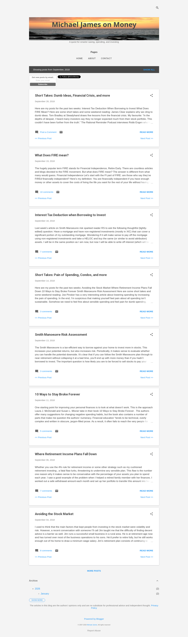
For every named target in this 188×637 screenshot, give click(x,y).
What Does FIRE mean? (52, 155)
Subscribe (42, 84)
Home (79, 58)
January (45, 593)
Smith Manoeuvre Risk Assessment (61, 334)
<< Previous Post (43, 138)
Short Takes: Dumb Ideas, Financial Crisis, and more (72, 95)
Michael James (92, 625)
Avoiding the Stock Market (54, 514)
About (92, 58)
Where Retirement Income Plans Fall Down (66, 454)
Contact (106, 58)
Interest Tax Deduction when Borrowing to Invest (70, 215)
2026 (37, 588)
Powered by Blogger (94, 619)
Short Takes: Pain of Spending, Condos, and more (71, 275)
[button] (151, 96)
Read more (146, 132)
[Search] (157, 7)
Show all (149, 69)
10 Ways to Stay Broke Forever (57, 394)
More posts (94, 571)
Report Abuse (94, 630)
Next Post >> (147, 138)
